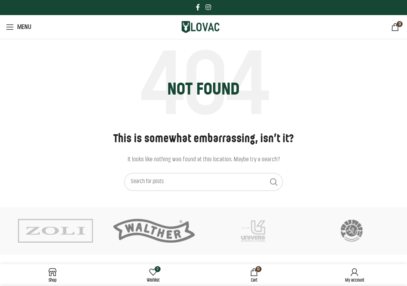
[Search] (203, 182)
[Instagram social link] (208, 7)
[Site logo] (203, 27)
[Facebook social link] (198, 7)
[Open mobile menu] (18, 27)
